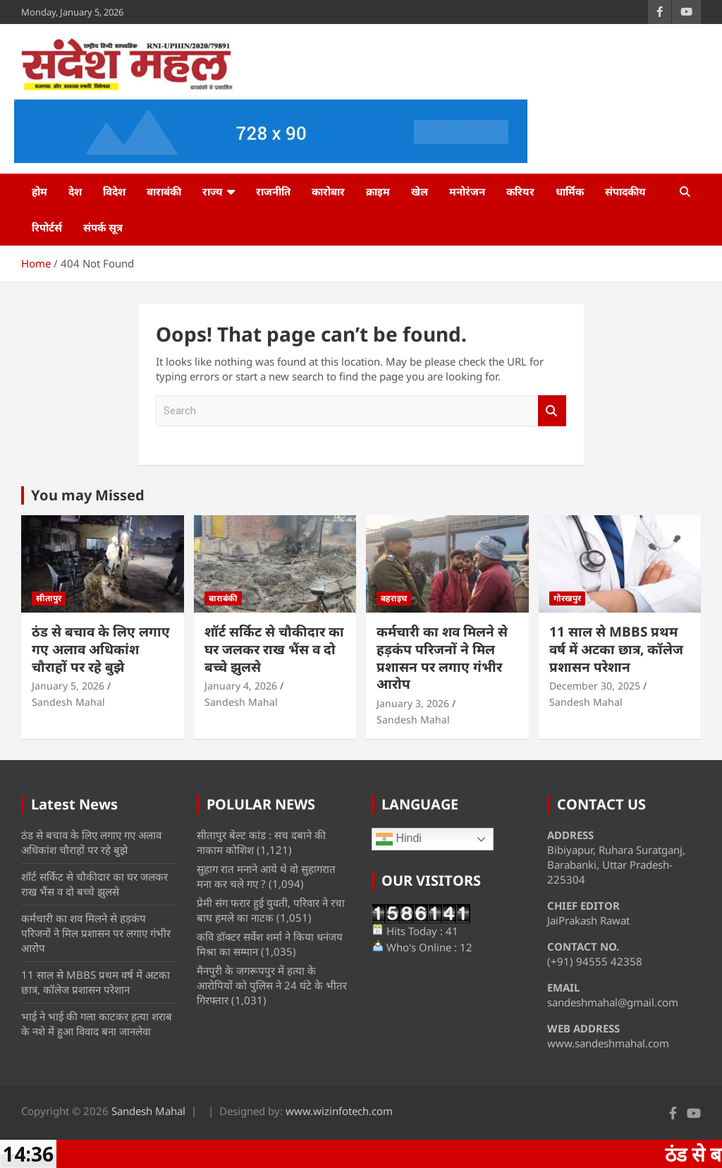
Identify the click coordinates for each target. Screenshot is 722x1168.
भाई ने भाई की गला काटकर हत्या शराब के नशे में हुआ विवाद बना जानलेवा (96, 1023)
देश (75, 191)
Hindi (399, 839)
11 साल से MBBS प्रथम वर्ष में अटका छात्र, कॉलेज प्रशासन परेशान (616, 648)
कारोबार (328, 191)
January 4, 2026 (240, 685)
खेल (419, 191)
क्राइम (378, 191)
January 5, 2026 (68, 685)
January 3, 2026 (413, 703)
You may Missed (88, 495)
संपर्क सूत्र (103, 227)
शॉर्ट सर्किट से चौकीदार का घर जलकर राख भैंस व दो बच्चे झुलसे (274, 648)
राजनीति (273, 191)
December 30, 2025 (594, 685)
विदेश (114, 191)
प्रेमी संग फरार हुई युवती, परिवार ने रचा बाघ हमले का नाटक (271, 910)
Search (552, 411)
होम (39, 191)
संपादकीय (625, 191)
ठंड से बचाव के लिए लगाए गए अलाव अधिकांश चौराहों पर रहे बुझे (101, 648)
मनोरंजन (467, 191)
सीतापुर (48, 598)
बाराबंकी (164, 191)
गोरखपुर (567, 598)
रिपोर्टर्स (47, 227)
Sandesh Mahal (68, 702)
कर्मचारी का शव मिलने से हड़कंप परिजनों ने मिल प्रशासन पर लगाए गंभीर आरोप (442, 657)
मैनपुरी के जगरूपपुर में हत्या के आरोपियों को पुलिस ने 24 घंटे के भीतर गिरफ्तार (272, 985)
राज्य (212, 191)
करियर (520, 191)
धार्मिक (570, 191)
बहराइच (394, 598)
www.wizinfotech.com (339, 1111)
